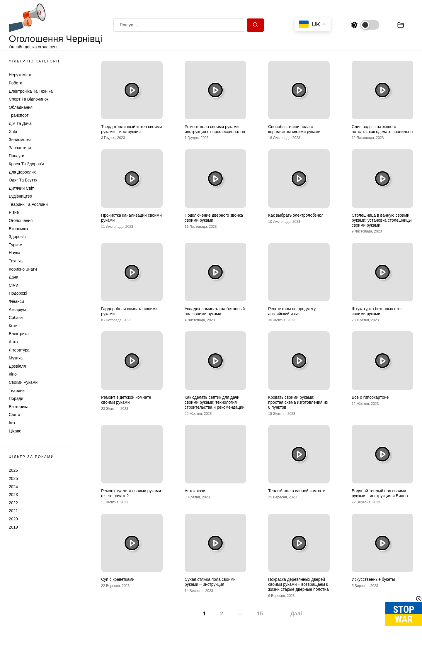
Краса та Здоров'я (26, 164)
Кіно (13, 374)
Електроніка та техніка (30, 91)
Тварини (17, 390)
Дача (13, 277)
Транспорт (18, 115)
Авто (13, 341)
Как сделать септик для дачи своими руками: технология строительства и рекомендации (214, 402)
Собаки (16, 317)
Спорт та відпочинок (28, 99)
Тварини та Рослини (28, 204)
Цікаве (15, 431)
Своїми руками (23, 382)
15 (260, 614)
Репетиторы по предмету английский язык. (292, 311)
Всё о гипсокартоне (370, 397)
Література (19, 350)
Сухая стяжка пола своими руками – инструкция (210, 582)
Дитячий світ (21, 188)
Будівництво (20, 196)
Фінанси (16, 301)
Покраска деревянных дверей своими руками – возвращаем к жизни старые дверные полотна (298, 584)
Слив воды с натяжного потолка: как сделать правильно (382, 129)
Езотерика (18, 406)
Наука (14, 252)
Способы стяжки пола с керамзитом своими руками (294, 129)
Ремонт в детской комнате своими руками (126, 400)
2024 (13, 486)
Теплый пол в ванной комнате (296, 490)
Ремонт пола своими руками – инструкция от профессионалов (215, 129)
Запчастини (20, 147)
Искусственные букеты (373, 579)
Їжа (12, 422)
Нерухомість (21, 74)
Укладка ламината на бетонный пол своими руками (215, 311)
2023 (13, 494)
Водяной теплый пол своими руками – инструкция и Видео (380, 493)
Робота (15, 83)
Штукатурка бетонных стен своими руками (377, 311)
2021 (13, 510)
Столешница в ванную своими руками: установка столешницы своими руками (382, 220)
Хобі (13, 131)
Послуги (16, 155)
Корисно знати (23, 269)
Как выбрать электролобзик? (295, 215)
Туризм (15, 244)
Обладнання (21, 107)
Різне (14, 212)
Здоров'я (17, 236)
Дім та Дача (20, 123)
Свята (14, 414)
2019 (13, 527)
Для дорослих (22, 172)
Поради (16, 398)
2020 (13, 519)
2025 (13, 478)
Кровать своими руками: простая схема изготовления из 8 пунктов (298, 402)
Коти (13, 325)
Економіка (18, 228)
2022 (13, 502)
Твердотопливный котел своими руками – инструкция (131, 129)
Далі (296, 614)
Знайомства (20, 139)
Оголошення (21, 220)
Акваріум (17, 309)
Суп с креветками (118, 579)
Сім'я (13, 285)
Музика (16, 358)
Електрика (19, 333)
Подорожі (18, 293)
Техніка (16, 261)
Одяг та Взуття (23, 180)
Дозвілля (17, 366)
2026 (13, 470)
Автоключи (195, 490)
